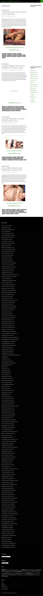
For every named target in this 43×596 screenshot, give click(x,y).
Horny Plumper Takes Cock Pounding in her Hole (10, 468)
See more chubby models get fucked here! (14, 203)
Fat (15, 573)
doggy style (9, 573)
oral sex (17, 574)
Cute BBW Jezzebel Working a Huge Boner (9, 331)
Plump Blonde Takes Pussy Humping (8, 515)
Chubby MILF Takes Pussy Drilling (7, 482)
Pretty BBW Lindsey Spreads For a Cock (8, 323)
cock (29, 571)
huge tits (3, 574)
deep (6, 573)
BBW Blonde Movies (33, 74)
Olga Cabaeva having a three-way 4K (8, 237)
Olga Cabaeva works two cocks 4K (7, 253)
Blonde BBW (3, 571)
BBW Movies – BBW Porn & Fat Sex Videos (11, 1)
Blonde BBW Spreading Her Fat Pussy (8, 425)
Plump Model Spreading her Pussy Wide (8, 453)
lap (22, 158)
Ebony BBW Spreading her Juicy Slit (8, 411)
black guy (16, 106)
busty (14, 571)
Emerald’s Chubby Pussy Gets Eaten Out (8, 507)
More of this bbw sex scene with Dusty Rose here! (14, 47)
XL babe (24, 56)
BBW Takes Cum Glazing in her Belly (8, 533)
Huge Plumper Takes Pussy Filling (7, 492)
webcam (7, 576)
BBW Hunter (4, 106)
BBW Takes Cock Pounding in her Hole (8, 478)
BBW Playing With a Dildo (6, 372)
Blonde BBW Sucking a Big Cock (7, 541)
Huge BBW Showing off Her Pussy (7, 445)
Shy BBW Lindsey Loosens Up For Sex (8, 329)
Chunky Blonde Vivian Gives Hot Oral (8, 325)
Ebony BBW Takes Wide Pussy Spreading (8, 545)
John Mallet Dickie (11, 16)
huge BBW (4, 212)
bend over (4, 53)
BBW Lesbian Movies (33, 84)
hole (33, 573)
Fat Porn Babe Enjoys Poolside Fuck (8, 400)
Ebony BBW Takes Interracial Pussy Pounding (9, 523)
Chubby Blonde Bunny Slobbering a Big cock (9, 535)
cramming (3, 573)
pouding (16, 159)
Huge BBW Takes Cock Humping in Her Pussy (9, 519)
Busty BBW (32, 94)
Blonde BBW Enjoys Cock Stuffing (7, 525)
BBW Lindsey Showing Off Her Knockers (8, 317)
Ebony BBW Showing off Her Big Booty (8, 427)
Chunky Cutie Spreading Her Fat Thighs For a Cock (10, 274)
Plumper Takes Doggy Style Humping (8, 521)
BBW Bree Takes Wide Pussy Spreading (8, 433)
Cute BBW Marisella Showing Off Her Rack (9, 280)
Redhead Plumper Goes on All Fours (8, 335)
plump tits (14, 56)
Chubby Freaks (26, 571)
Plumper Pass (23, 574)
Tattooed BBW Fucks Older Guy (7, 364)
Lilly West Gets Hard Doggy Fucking (8, 351)
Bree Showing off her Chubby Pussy (8, 449)
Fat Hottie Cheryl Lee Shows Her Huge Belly (9, 262)
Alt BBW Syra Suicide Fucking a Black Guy (9, 290)
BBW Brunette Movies (5, 10)
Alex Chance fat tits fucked (6, 231)
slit (34, 574)
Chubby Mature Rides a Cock (6, 466)
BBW (3, 570)
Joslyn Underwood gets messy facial (8, 233)
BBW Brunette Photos (34, 78)
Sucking (17, 213)
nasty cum (4, 56)
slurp (25, 159)
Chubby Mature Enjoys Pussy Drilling (8, 500)
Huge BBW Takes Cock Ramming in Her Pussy (12, 169)
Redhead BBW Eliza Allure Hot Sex (7, 353)
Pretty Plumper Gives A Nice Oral (7, 296)
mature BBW (5, 159)
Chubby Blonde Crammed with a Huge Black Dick (10, 513)
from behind (24, 573)
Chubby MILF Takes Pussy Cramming (8, 472)
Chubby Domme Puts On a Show (7, 360)
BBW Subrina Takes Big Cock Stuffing (8, 494)
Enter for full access (14, 49)
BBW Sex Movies (4, 586)
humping (6, 574)
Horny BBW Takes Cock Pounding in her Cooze (9, 439)
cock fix (14, 53)
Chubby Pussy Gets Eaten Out (7, 382)
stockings (38, 574)
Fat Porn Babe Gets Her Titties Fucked (8, 402)
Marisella (11, 109)
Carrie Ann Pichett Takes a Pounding (8, 264)
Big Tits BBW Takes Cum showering (7, 380)
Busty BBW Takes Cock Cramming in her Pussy (9, 502)
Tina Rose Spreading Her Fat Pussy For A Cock (9, 300)
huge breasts (38, 573)
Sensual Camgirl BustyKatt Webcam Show (9, 284)
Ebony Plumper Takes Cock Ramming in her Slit (9, 421)
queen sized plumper (18, 109)
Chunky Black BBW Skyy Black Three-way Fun (9, 333)
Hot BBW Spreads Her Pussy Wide (7, 486)
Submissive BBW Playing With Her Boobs (9, 362)
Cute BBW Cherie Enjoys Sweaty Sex (8, 270)
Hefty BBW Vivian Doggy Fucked (7, 378)
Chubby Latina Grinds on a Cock (7, 396)
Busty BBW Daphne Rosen (6, 227)
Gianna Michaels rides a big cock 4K (8, 241)
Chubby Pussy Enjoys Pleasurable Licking (8, 543)
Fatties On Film (32, 96)
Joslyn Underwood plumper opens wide (8, 249)
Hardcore (29, 573)
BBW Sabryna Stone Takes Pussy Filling (8, 409)
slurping (24, 109)
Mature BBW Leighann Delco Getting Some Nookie (10, 339)
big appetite (14, 209)
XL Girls (4, 57)
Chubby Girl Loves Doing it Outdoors (8, 268)
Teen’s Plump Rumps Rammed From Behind (9, 441)
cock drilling (9, 53)
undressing (18, 110)
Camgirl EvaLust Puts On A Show (7, 298)
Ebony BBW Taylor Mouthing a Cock (8, 319)
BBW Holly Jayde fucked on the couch (8, 247)
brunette (11, 571)
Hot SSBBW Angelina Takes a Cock (7, 272)
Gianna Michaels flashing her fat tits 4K (8, 235)
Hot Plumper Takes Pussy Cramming (8, 423)
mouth (11, 574)
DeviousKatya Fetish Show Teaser (7, 313)
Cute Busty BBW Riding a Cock (7, 278)
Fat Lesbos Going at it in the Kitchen (8, 349)
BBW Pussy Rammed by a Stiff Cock (8, 470)
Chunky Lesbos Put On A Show (7, 311)
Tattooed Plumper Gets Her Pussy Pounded (9, 276)
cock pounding (32, 571)
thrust (13, 110)
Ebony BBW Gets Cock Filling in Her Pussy (9, 517)
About (39, 1)
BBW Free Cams (33, 80)
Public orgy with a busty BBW (7, 225)
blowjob (7, 571)
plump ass (9, 56)
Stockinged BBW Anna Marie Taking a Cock (9, 341)
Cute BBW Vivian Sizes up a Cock (7, 347)
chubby (22, 571)
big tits (39, 570)
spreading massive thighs (7, 110)
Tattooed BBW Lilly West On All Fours (8, 343)
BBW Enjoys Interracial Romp (7, 537)
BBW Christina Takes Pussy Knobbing (8, 464)
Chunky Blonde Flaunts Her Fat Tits (8, 390)
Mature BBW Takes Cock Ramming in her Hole (9, 431)
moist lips (12, 212)
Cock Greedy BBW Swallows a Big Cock (8, 547)
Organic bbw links (5, 588)
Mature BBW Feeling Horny (6, 374)
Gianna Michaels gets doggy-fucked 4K (8, 251)
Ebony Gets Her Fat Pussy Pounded (7, 404)
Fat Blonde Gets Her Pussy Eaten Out (8, 309)
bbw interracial (10, 106)
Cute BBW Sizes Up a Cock (6, 358)
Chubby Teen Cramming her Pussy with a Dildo (9, 447)
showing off (19, 56)
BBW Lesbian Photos (33, 86)
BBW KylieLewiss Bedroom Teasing (7, 304)
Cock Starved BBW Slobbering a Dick (8, 384)
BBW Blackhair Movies (34, 72)
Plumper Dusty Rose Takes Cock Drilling (14, 13)
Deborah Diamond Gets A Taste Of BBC (8, 302)
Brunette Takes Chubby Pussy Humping (8, 531)
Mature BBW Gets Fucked (6, 386)
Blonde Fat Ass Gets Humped (6, 435)
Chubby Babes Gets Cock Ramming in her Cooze (13, 67)
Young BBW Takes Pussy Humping (7, 527)
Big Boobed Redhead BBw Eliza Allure (8, 321)
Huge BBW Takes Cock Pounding (7, 451)
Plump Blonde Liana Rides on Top (7, 417)
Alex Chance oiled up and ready (7, 239)
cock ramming (23, 209)
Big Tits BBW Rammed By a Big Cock (8, 488)
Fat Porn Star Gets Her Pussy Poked (8, 398)
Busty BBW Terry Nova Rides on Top (8, 407)
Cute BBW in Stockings (5, 368)
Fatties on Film (5, 158)
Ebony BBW (13, 573)
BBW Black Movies (33, 70)
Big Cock (4, 157)
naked (16, 212)
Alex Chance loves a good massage (7, 255)
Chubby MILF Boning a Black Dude (7, 260)
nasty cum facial (11, 159)
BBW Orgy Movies (33, 90)
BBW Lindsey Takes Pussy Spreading (8, 509)
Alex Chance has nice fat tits (6, 245)
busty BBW (17, 571)
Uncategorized (32, 101)
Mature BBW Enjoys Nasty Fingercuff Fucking (9, 498)
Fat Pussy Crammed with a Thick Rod (8, 496)
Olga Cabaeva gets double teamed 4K (8, 229)
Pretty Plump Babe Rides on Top (7, 429)
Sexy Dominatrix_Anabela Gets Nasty (8, 294)
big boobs (31, 570)
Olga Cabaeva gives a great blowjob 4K (8, 243)
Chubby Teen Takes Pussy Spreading (8, 443)
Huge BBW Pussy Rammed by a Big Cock (8, 474)
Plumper (19, 574)
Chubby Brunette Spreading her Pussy (8, 529)
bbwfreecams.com (13, 570)
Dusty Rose (19, 53)
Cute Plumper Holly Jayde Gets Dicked (8, 286)
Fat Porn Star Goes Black (6, 388)
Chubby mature (9, 157)
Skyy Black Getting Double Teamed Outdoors (9, 345)
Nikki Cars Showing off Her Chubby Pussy (9, 419)
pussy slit (21, 159)
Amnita (4, 209)
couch (39, 571)
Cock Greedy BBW (20, 157)
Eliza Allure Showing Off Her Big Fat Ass (8, 327)
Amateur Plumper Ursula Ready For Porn (9, 315)
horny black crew (6, 109)
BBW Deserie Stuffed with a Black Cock (8, 415)
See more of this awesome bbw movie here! (14, 150)
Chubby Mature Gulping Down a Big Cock (13, 120)
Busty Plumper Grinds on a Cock (7, 392)
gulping (10, 158)
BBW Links (3, 584)
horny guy (35, 573)
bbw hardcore (19, 570)
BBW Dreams (7, 570)
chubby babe (22, 106)
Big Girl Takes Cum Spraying (6, 539)
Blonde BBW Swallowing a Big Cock (8, 437)
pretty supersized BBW (22, 212)
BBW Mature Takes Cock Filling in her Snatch (9, 484)
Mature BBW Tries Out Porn (6, 370)
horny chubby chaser (16, 158)
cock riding (36, 571)
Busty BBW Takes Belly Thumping (7, 476)
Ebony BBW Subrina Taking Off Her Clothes (9, 292)
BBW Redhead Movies (34, 92)
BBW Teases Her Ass (5, 366)
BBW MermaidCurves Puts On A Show (8, 288)
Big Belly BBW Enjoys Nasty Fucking (8, 458)
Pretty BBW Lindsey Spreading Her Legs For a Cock (10, 337)
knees (8, 212)
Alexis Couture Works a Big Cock (7, 282)
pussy (3, 213)
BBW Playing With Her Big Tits (7, 376)
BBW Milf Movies (33, 88)
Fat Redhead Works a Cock (6, 394)
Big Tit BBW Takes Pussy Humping (7, 460)
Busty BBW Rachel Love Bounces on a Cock (9, 266)
